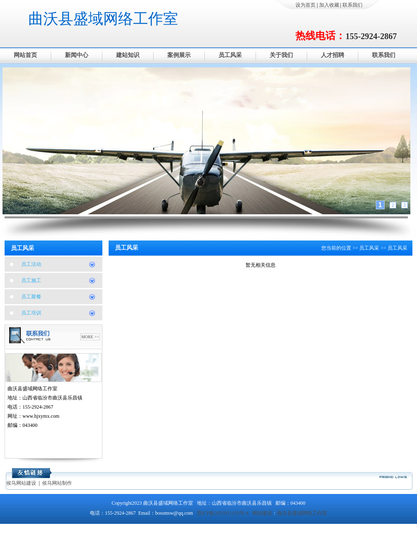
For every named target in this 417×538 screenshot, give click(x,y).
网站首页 (25, 55)
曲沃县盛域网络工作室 (103, 18)
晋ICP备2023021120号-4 (222, 513)
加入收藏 (329, 5)
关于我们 (281, 55)
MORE (87, 337)
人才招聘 (332, 55)
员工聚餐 (31, 297)
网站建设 (262, 513)
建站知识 (127, 55)
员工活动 (31, 264)
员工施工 (31, 280)
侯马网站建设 (21, 483)
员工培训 (31, 313)
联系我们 (352, 5)
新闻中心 (76, 55)
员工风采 (230, 55)
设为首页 (305, 5)
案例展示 (179, 55)
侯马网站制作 (57, 483)
